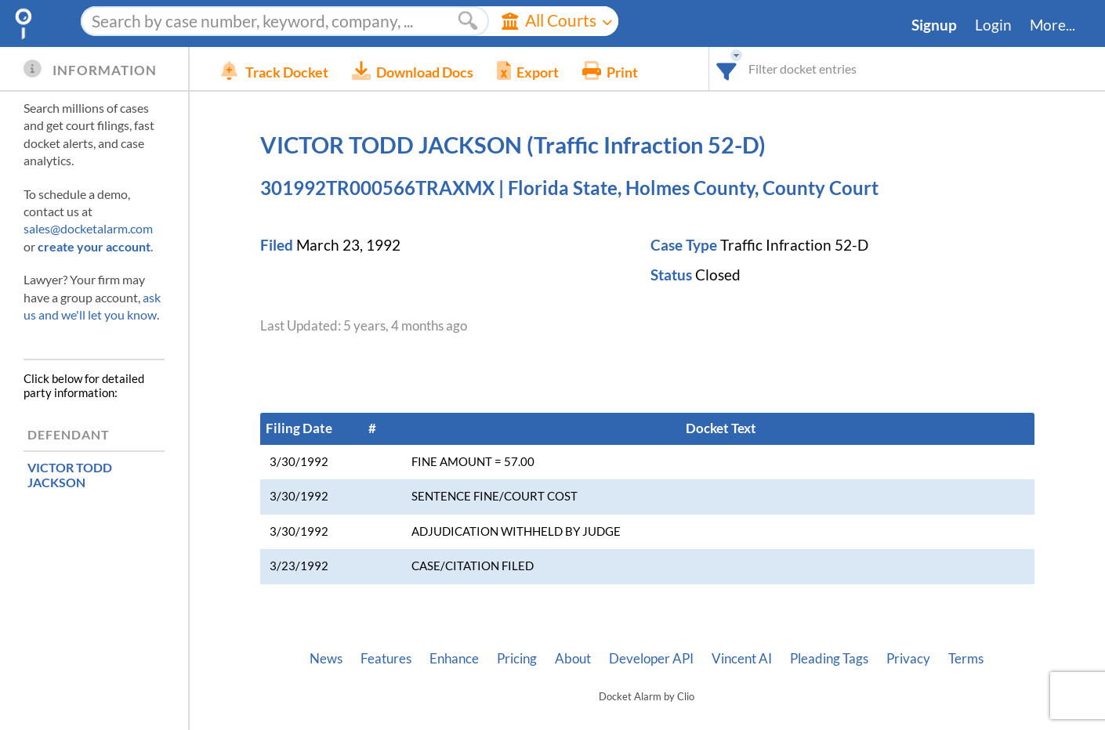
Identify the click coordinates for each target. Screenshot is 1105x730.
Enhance (454, 659)
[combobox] (726, 68)
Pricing (517, 659)
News (326, 659)
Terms (966, 659)
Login (993, 25)
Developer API (651, 659)
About (573, 659)
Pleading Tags (829, 659)
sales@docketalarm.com (88, 228)
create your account (94, 246)
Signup (934, 25)
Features (385, 659)
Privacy (908, 659)
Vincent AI (742, 659)
